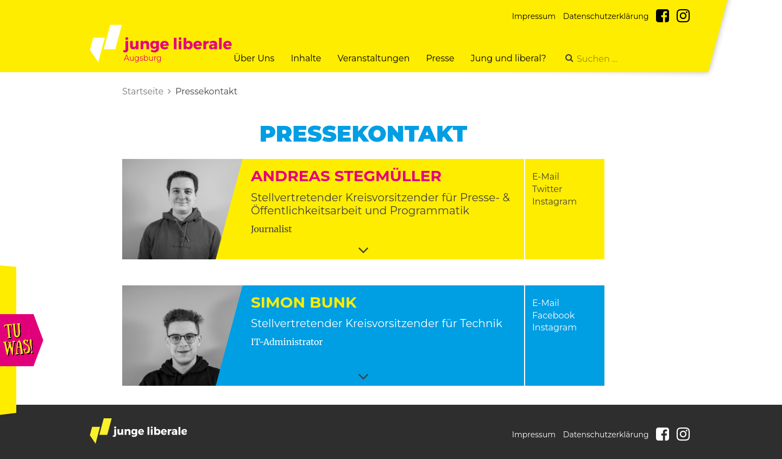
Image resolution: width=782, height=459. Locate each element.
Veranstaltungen (373, 58)
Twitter (547, 189)
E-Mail (545, 176)
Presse (440, 58)
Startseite (142, 91)
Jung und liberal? (508, 58)
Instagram (554, 201)
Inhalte (306, 58)
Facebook (553, 315)
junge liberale (138, 431)
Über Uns (254, 58)
